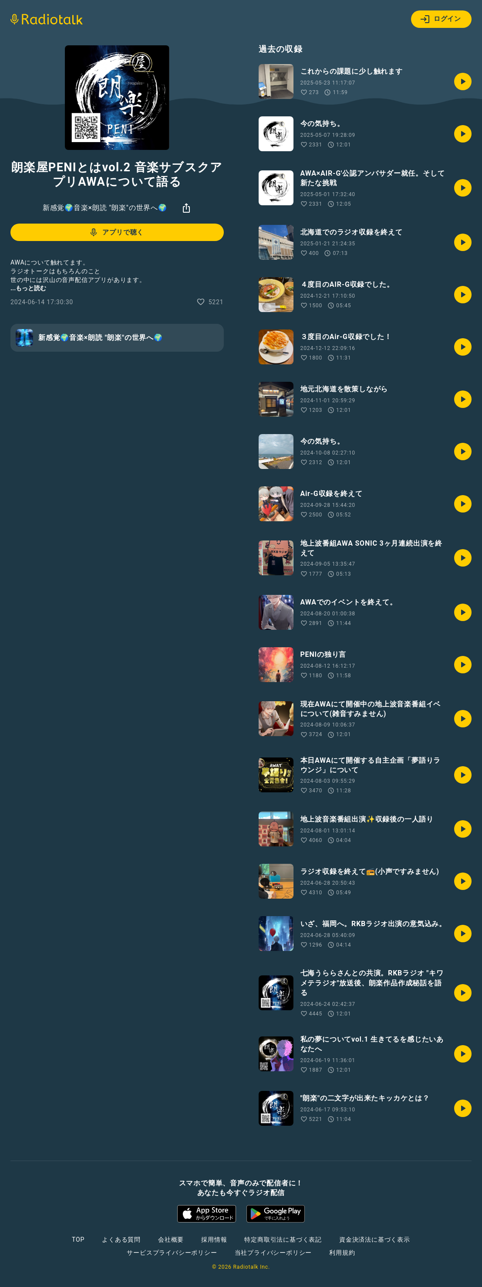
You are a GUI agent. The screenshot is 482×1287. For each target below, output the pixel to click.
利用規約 (342, 1252)
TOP (78, 1239)
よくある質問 (121, 1239)
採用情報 (214, 1239)
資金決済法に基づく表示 (374, 1239)
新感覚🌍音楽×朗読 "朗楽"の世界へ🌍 (105, 208)
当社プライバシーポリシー (273, 1252)
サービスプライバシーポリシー (172, 1252)
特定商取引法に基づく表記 (283, 1239)
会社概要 (171, 1239)
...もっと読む (28, 288)
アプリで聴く (116, 232)
